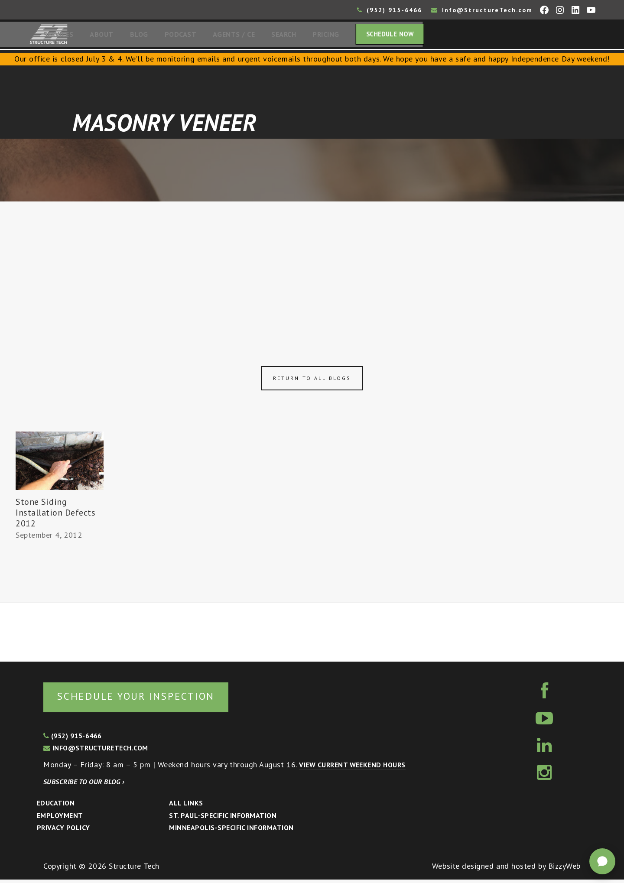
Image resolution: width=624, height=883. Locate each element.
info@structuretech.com (95, 751)
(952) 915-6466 (389, 10)
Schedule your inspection (145, 699)
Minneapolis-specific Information (231, 831)
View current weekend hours (352, 768)
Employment (60, 819)
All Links (186, 806)
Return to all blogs (312, 380)
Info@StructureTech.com (482, 10)
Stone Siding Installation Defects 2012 (56, 515)
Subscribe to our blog (83, 785)
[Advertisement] (312, 269)
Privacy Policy (63, 831)
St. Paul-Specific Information (222, 819)
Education (56, 806)
